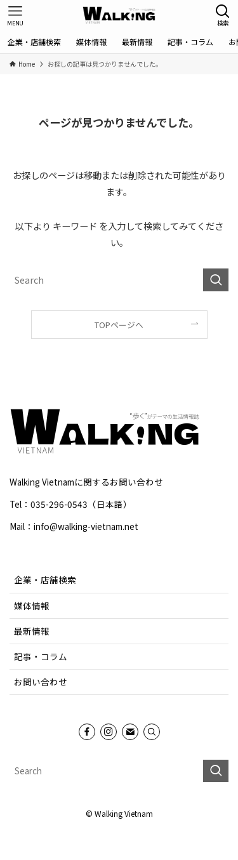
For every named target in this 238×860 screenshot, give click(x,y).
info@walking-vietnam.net (86, 526)
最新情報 (32, 631)
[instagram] (108, 732)
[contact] (130, 732)
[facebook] (87, 732)
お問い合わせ (40, 681)
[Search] (151, 732)
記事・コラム (40, 656)
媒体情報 (32, 605)
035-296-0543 (59, 504)
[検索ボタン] (223, 15)
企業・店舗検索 (45, 579)
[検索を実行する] (215, 280)
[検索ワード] (119, 280)
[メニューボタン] (15, 15)
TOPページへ (119, 325)
